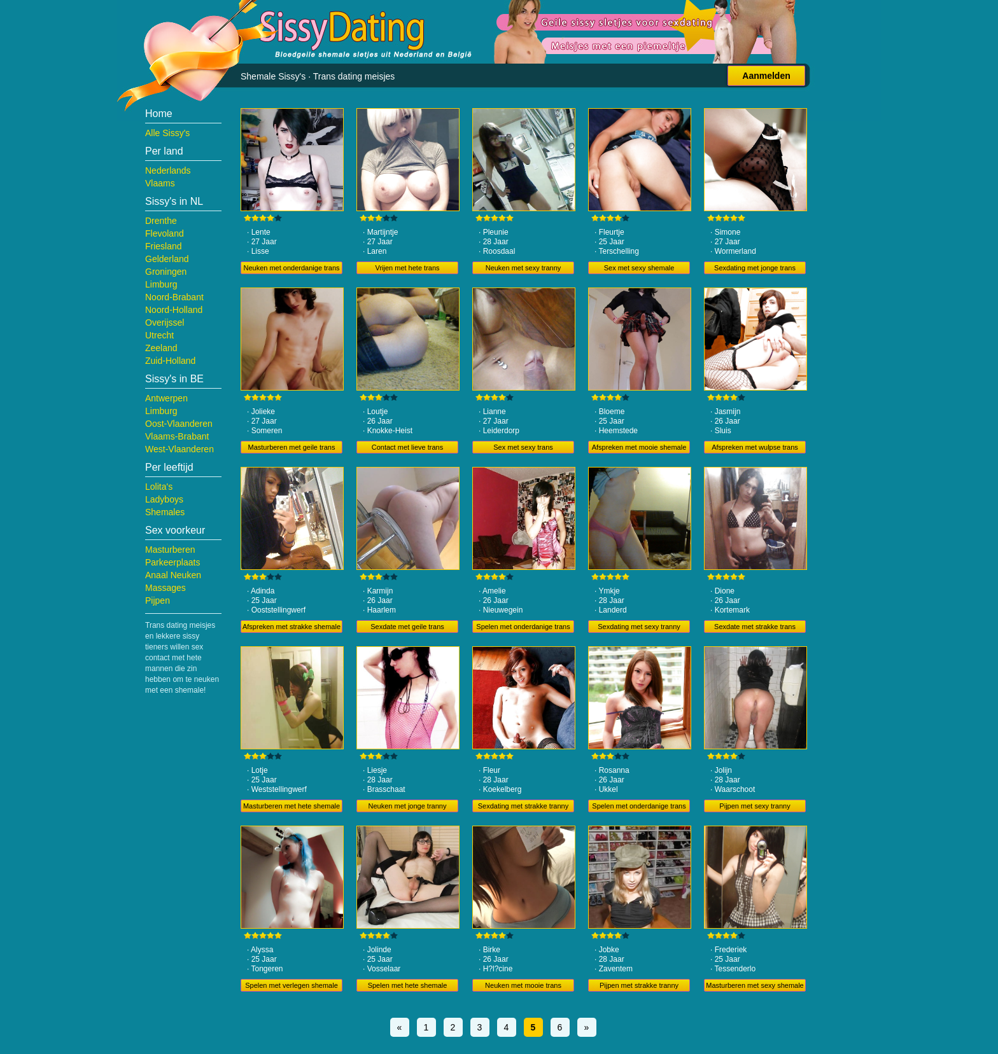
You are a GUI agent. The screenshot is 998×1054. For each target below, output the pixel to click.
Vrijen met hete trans (407, 268)
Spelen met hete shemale (407, 985)
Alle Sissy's (167, 133)
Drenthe (161, 221)
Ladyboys (164, 499)
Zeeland (161, 348)
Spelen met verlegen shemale (291, 985)
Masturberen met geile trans (291, 447)
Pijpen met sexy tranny (754, 806)
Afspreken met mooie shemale (639, 447)
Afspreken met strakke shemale (291, 626)
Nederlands (168, 170)
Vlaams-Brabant (177, 436)
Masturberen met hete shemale (291, 806)
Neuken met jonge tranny (408, 806)
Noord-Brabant (174, 297)
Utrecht (159, 335)
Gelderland (167, 259)
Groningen (165, 272)
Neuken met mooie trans (523, 985)
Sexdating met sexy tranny (639, 626)
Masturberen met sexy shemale (754, 985)
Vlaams (160, 183)
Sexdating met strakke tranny (523, 806)
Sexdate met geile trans (407, 626)
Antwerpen (166, 398)
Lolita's (158, 487)
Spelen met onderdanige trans (523, 626)
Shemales (165, 512)
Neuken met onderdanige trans (291, 268)
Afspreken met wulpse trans (755, 447)
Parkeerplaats (172, 562)
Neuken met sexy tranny (523, 268)
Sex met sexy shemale (639, 268)
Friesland (163, 246)
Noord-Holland (173, 310)
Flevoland (164, 233)
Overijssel (164, 322)
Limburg (161, 284)
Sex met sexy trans (523, 447)
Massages (165, 588)
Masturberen (170, 549)
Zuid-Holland (170, 361)
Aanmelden (766, 76)
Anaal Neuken (173, 575)
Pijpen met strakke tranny (639, 985)
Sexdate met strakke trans (755, 626)
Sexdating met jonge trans (755, 268)
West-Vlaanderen (179, 449)
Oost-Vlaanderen (179, 424)
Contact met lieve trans (408, 447)
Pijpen (157, 600)
